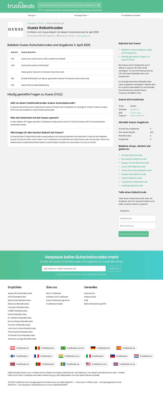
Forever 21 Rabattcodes (19, 324)
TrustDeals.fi (22, 356)
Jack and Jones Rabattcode (136, 170)
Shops (41, 23)
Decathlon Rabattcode (133, 159)
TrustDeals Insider (130, 15)
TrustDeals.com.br (75, 348)
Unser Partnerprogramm (58, 300)
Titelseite (31, 23)
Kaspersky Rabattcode (133, 174)
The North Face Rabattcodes (21, 335)
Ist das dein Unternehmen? (137, 114)
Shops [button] (31, 15)
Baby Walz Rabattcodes (19, 300)
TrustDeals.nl (146, 356)
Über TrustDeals (53, 293)
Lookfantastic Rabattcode (91, 10)
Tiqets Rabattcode (131, 178)
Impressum (89, 293)
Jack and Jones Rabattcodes (22, 328)
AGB (86, 300)
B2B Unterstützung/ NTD (95, 303)
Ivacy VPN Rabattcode (133, 166)
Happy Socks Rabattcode (135, 162)
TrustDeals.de (103, 348)
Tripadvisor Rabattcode (134, 181)
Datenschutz (90, 296)
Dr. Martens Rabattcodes (20, 317)
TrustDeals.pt (48, 364)
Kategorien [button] (80, 15)
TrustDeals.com (99, 364)
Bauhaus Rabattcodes (18, 303)
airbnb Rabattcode (131, 155)
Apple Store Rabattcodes (20, 293)
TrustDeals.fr (46, 356)
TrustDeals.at (22, 348)
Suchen (99, 5)
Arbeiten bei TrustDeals (57, 296)
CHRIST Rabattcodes (17, 310)
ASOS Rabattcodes (17, 296)
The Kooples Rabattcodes (20, 331)
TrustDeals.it (97, 356)
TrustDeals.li (121, 356)
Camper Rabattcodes (18, 307)
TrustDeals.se (73, 364)
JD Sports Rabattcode (70, 10)
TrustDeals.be (47, 348)
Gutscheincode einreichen (133, 234)
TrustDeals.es (128, 348)
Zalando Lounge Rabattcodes (22, 338)
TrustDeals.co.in (71, 356)
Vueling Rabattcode (132, 185)
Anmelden (114, 268)
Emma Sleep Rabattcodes (20, 321)
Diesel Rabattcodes (17, 314)
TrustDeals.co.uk (127, 364)
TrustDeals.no (22, 364)
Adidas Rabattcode (53, 10)
